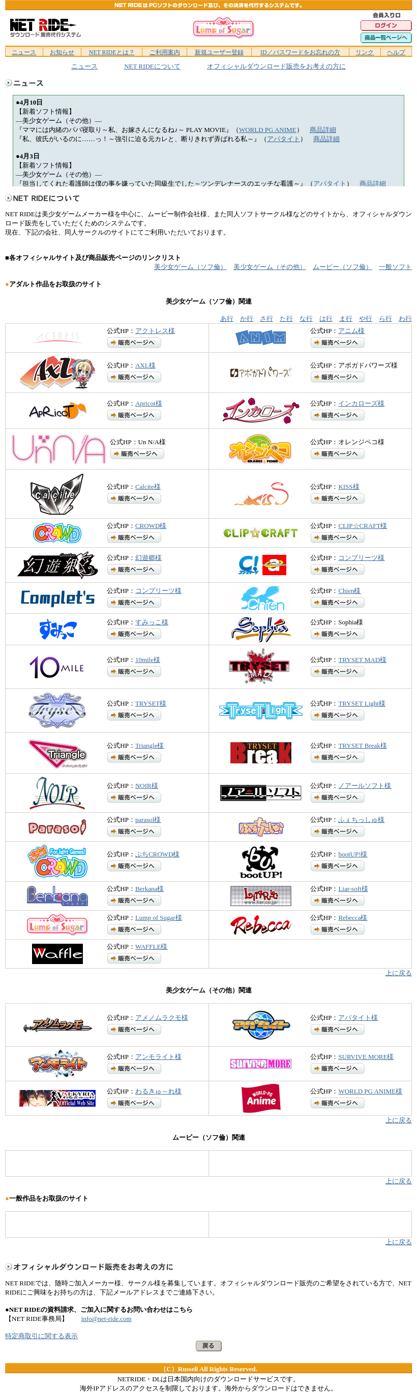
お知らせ (62, 52)
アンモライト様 (158, 1056)
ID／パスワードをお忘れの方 (300, 52)
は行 (326, 318)
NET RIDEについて (152, 66)
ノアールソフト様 (364, 785)
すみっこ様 (151, 622)
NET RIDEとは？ (111, 52)
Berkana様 (149, 888)
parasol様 (148, 819)
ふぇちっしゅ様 (361, 819)
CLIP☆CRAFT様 (362, 525)
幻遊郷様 (148, 557)
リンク (364, 52)
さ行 (266, 318)
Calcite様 (148, 486)
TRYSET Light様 (361, 703)
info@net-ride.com (106, 1318)
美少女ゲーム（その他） (269, 267)
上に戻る (398, 973)
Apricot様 (148, 403)
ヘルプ (396, 52)
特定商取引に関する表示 (41, 1336)
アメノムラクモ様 (161, 1017)
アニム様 (351, 331)
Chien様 (349, 590)
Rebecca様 (352, 917)
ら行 (385, 318)
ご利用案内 (165, 52)
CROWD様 (150, 525)
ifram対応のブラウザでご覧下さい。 (208, 140)
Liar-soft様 (353, 888)
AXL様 (145, 365)
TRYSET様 (150, 703)
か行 (246, 318)
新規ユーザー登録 (219, 52)
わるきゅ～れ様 (158, 1091)
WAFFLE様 (151, 946)
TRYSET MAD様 (362, 660)
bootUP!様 (352, 854)
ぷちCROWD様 (157, 854)
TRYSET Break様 (362, 745)
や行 (365, 318)
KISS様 (348, 486)
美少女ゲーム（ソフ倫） (190, 267)
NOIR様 (146, 785)
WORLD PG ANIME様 (370, 1091)
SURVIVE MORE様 (366, 1056)
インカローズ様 (361, 403)
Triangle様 (149, 745)
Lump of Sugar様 (158, 917)
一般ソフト (395, 267)
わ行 (405, 318)
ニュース (24, 52)
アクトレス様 (155, 331)
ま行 (345, 318)
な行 (306, 318)
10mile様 (147, 660)
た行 (286, 318)
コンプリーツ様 (361, 557)
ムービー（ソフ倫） (342, 267)
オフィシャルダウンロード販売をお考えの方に (276, 66)
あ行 (226, 318)
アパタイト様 (358, 1017)
